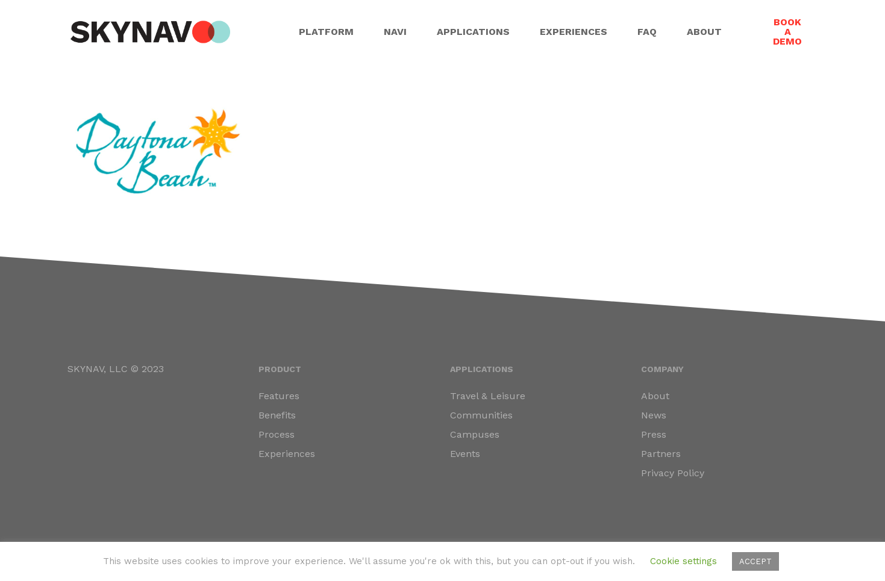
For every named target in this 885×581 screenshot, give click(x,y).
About (655, 396)
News (653, 415)
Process (276, 434)
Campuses (474, 434)
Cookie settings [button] (683, 561)
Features (278, 396)
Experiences (286, 453)
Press (653, 434)
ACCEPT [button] (755, 561)
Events (465, 453)
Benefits (277, 415)
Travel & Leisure (487, 396)
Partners (661, 453)
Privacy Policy (672, 473)
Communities (481, 415)
